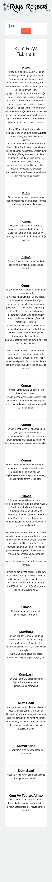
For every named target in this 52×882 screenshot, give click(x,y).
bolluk (28, 574)
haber (42, 410)
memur (41, 567)
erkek (33, 385)
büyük (15, 734)
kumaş (37, 559)
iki (30, 759)
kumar (19, 442)
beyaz (31, 161)
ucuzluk (18, 574)
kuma (21, 278)
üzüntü (27, 289)
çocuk (40, 385)
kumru (27, 349)
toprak (27, 852)
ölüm (17, 129)
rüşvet (34, 859)
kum (22, 79)
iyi (17, 577)
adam (19, 97)
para (24, 256)
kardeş (20, 763)
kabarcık (42, 592)
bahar (41, 367)
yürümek (40, 118)
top (18, 624)
